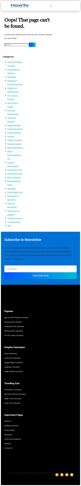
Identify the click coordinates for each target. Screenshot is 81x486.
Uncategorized (13, 222)
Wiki (9, 226)
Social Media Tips (15, 192)
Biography (11, 77)
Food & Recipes (14, 133)
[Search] (32, 45)
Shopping (11, 188)
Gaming (10, 136)
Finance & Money (15, 129)
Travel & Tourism (14, 218)
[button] (51, 6)
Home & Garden (14, 144)
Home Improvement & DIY (14, 155)
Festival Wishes (14, 125)
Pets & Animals (14, 177)
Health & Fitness (14, 140)
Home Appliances (15, 147)
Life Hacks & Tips (14, 170)
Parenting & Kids (14, 174)
